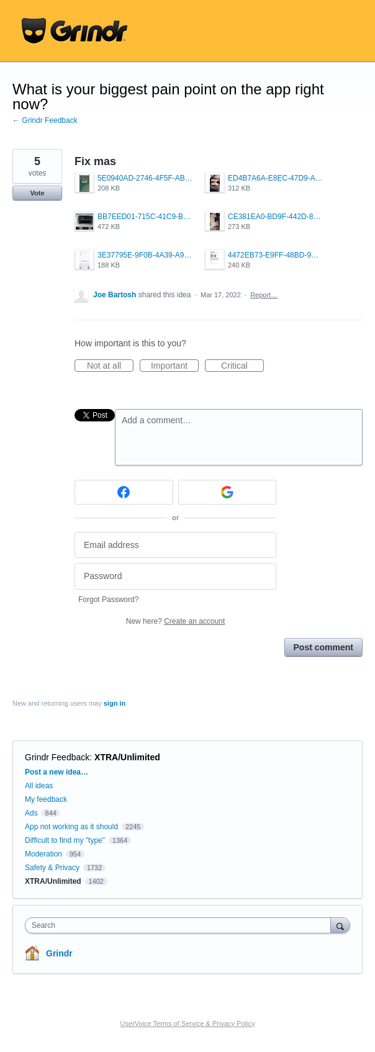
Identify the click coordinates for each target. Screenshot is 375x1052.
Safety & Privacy (53, 867)
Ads (31, 813)
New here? (175, 621)
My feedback (46, 799)
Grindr (59, 953)
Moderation (44, 854)
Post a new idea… (56, 772)
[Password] (175, 576)
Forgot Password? (108, 599)
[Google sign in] (227, 492)
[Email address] (175, 545)
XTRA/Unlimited (127, 757)
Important (175, 366)
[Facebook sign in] (124, 492)
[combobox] (180, 925)
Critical (242, 366)
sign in (114, 703)
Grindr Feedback (57, 757)
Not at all (110, 366)
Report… (264, 295)
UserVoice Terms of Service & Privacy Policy (187, 1023)
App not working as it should (71, 826)
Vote (37, 193)
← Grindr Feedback (45, 120)
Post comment (323, 647)
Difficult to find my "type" (65, 840)
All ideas (39, 785)
